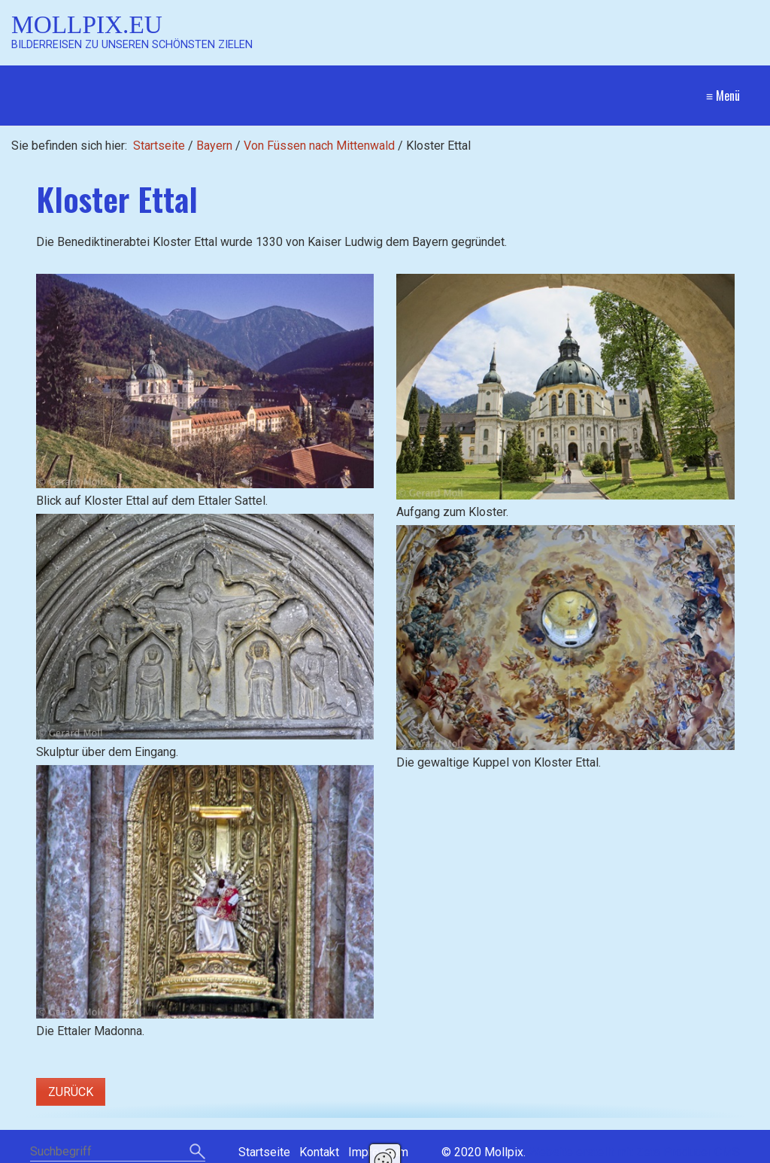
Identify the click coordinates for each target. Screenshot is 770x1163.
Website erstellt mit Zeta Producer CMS (634, 1152)
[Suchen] (197, 1152)
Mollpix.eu (86, 24)
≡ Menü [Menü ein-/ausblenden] (723, 96)
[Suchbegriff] (117, 1152)
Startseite (159, 145)
